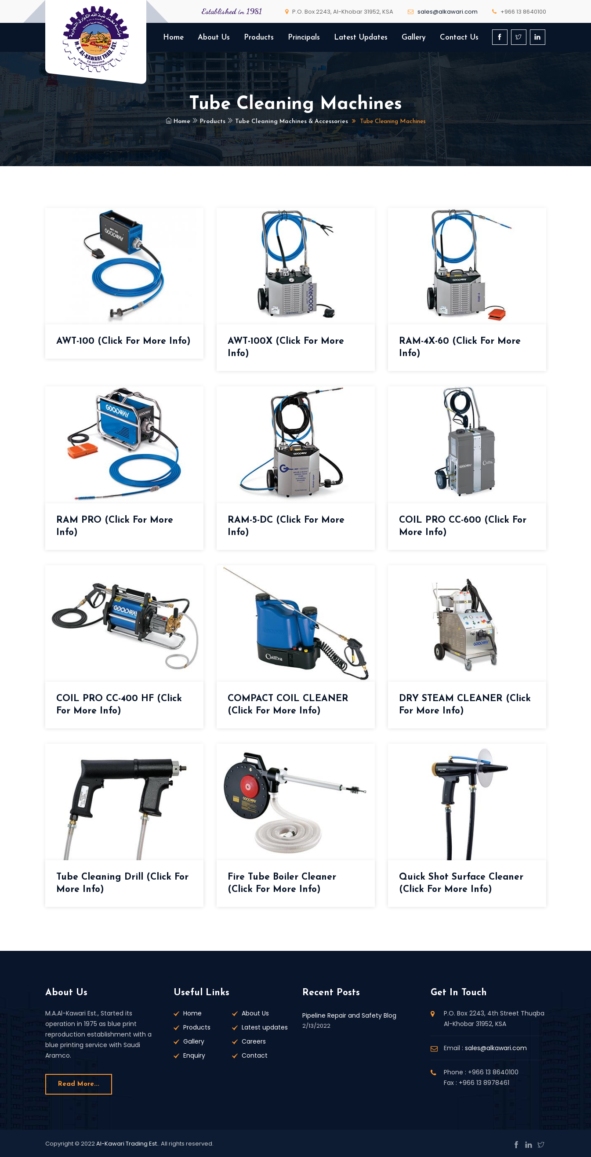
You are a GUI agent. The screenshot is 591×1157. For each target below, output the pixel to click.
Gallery (414, 37)
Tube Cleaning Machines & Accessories (287, 121)
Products (259, 37)
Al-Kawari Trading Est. (127, 1143)
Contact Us (459, 37)
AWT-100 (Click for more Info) (123, 341)
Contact (255, 1055)
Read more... (78, 1084)
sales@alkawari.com (447, 11)
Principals (304, 37)
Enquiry (194, 1055)
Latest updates (265, 1027)
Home (173, 37)
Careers (254, 1041)
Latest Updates (361, 37)
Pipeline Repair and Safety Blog (349, 1015)
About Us (214, 37)
